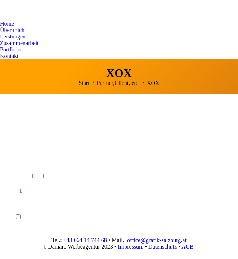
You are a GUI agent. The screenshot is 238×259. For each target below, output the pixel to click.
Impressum (130, 247)
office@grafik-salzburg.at (157, 240)
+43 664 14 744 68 (85, 240)
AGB (187, 247)
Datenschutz (162, 247)
